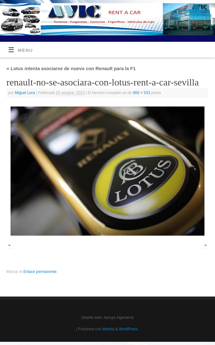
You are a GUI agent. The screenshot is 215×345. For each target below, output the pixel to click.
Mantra (108, 329)
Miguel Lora (25, 93)
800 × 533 (141, 93)
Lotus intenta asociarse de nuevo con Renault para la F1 (71, 68)
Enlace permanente (40, 271)
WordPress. (129, 329)
